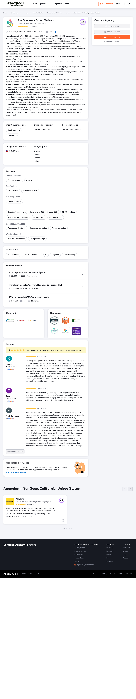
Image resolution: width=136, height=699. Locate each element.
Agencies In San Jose (73, 13)
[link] (57, 4)
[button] (118, 4)
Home (5, 13)
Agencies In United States (35, 13)
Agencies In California (54, 13)
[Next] (130, 490)
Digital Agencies (16, 13)
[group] (68, 509)
